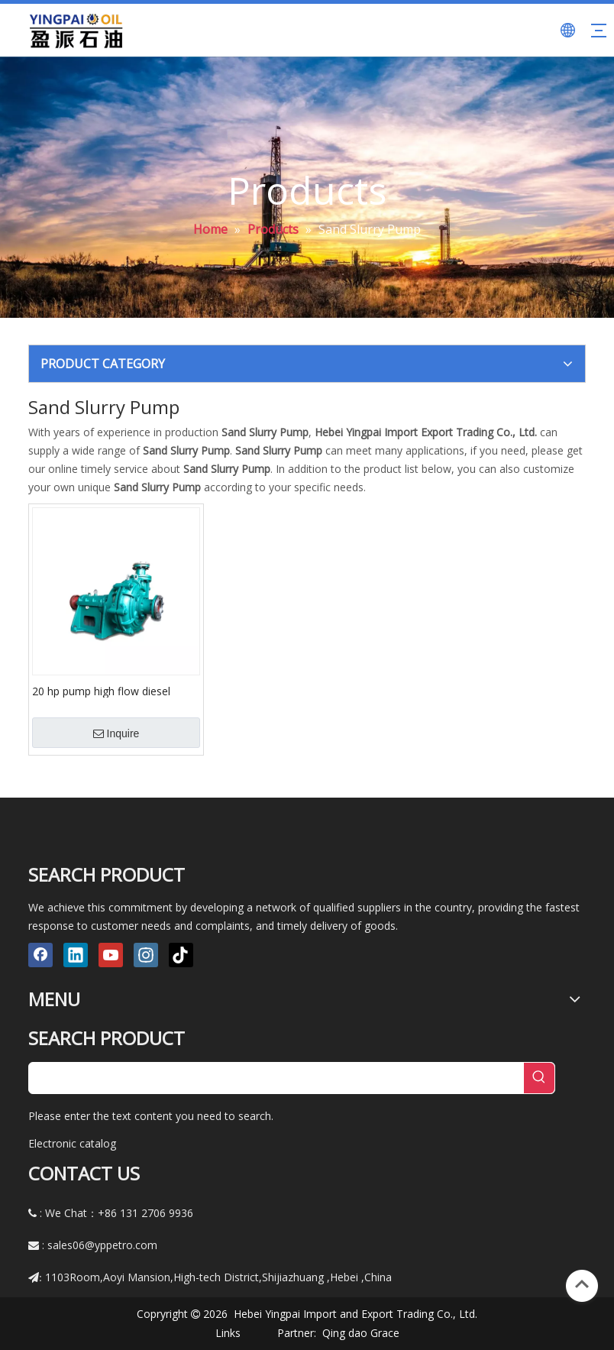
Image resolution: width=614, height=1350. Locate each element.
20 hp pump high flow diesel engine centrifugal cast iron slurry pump (114, 691)
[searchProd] (276, 1078)
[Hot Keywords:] (539, 1078)
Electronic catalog (72, 1143)
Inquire (116, 733)
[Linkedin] (75, 955)
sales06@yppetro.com (102, 1245)
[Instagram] (146, 955)
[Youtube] (111, 955)
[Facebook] (40, 955)
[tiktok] (181, 955)
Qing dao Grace (360, 1333)
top (582, 1284)
